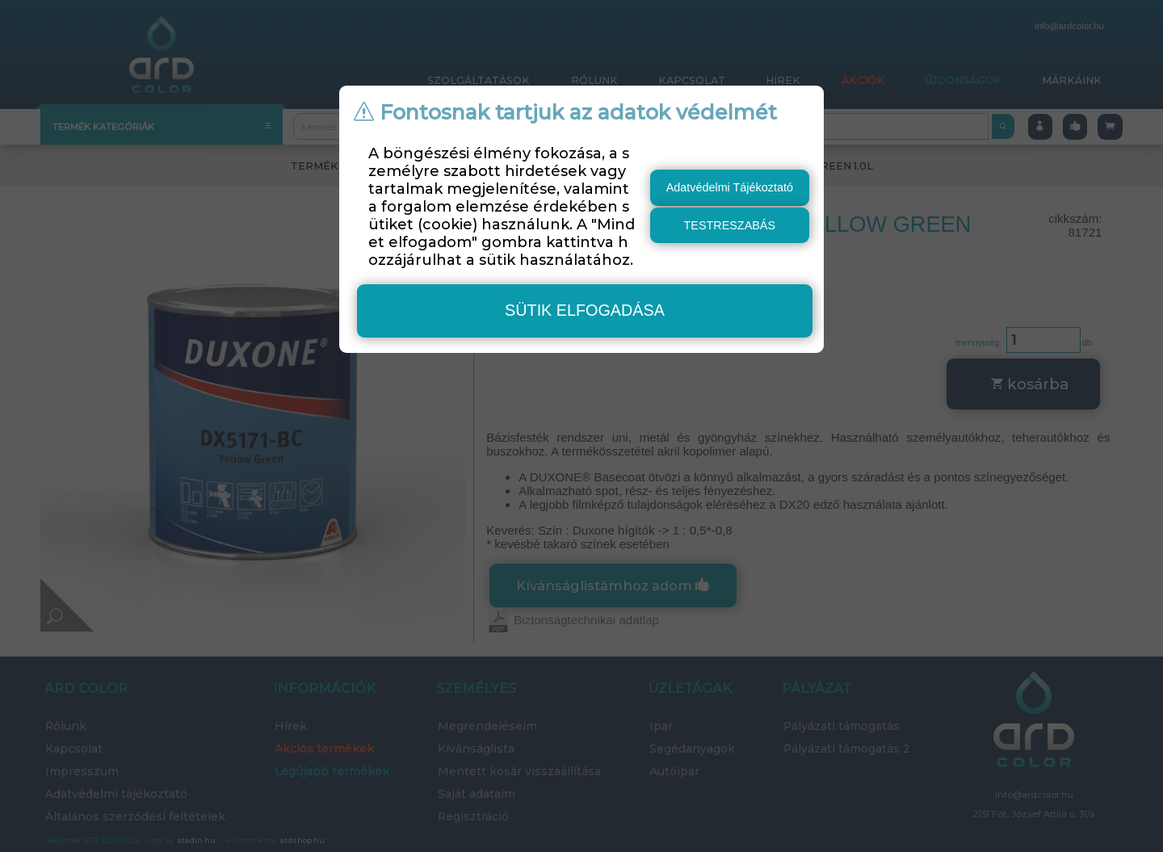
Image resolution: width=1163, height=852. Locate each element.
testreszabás (730, 225)
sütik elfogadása (585, 310)
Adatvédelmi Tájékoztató (729, 187)
